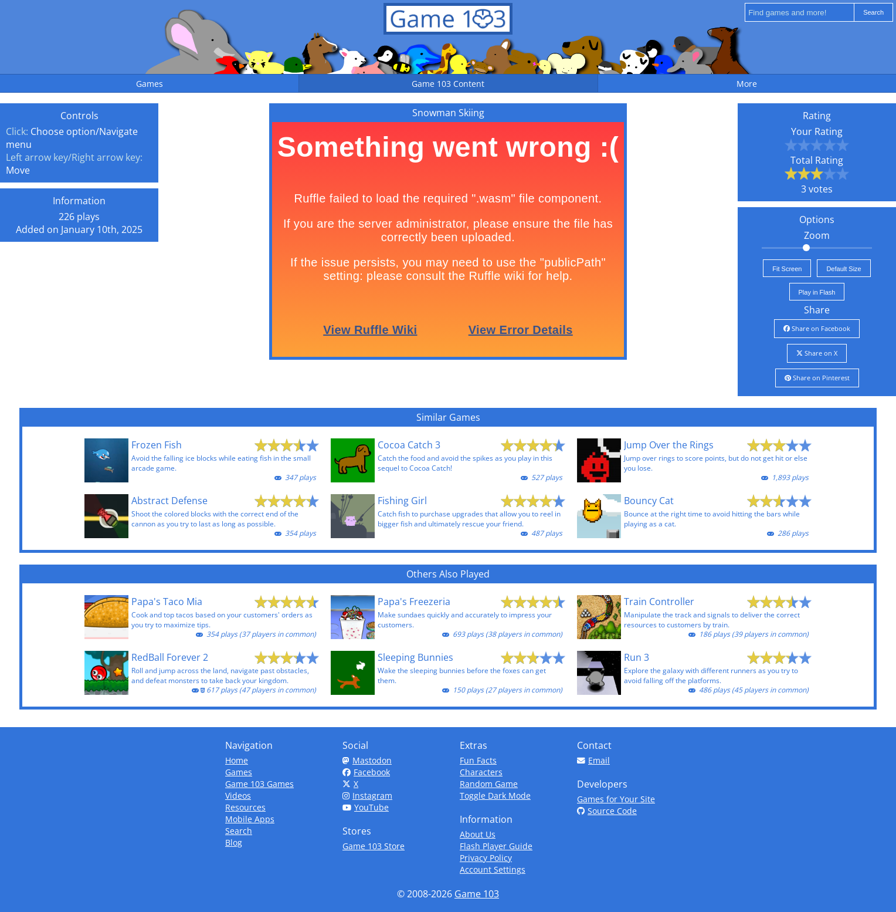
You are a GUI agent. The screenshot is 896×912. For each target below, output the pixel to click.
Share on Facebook (816, 328)
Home (236, 760)
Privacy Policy (486, 857)
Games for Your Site (616, 799)
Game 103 (476, 893)
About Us (477, 834)
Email (593, 760)
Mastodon (367, 760)
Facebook (366, 772)
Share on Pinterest (817, 377)
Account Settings (492, 869)
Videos (238, 795)
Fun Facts (478, 760)
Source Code (607, 810)
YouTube (365, 807)
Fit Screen (787, 268)
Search (238, 830)
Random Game (489, 783)
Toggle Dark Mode (495, 795)
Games (238, 772)
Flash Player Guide (496, 846)
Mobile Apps (249, 819)
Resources (245, 807)
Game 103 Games (259, 783)
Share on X (816, 353)
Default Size (843, 268)
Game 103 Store (373, 846)
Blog (233, 842)
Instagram (367, 795)
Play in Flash (817, 292)
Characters (481, 772)
